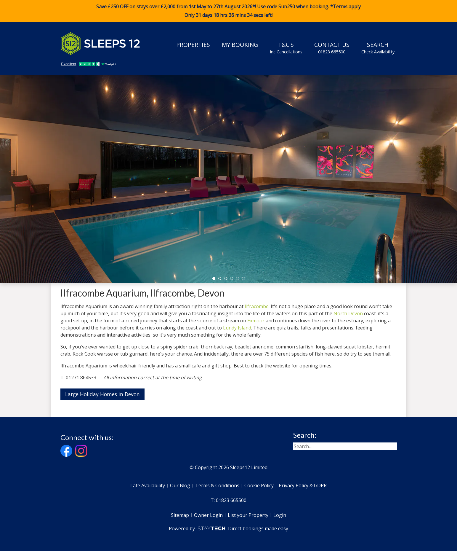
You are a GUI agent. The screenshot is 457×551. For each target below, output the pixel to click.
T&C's (286, 48)
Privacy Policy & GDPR (303, 485)
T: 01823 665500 (228, 500)
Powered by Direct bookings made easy (228, 528)
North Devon (348, 313)
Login (279, 515)
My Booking (240, 45)
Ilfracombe (257, 306)
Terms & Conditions (217, 485)
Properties (193, 45)
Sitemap (180, 515)
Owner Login (208, 515)
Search (378, 48)
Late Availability (147, 485)
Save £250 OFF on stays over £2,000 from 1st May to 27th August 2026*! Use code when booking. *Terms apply (228, 11)
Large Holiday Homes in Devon (102, 394)
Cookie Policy (259, 485)
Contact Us (331, 48)
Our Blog (180, 485)
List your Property (248, 515)
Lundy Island (237, 327)
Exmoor (255, 320)
